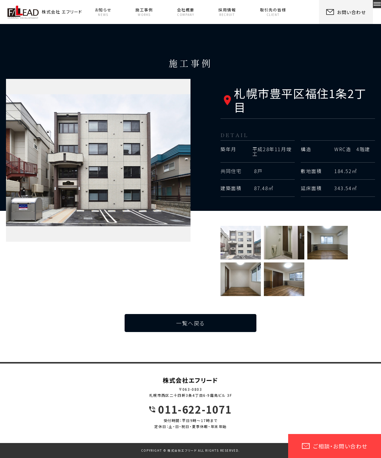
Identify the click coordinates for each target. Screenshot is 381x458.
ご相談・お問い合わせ (335, 446)
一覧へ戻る (190, 323)
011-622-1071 (195, 409)
